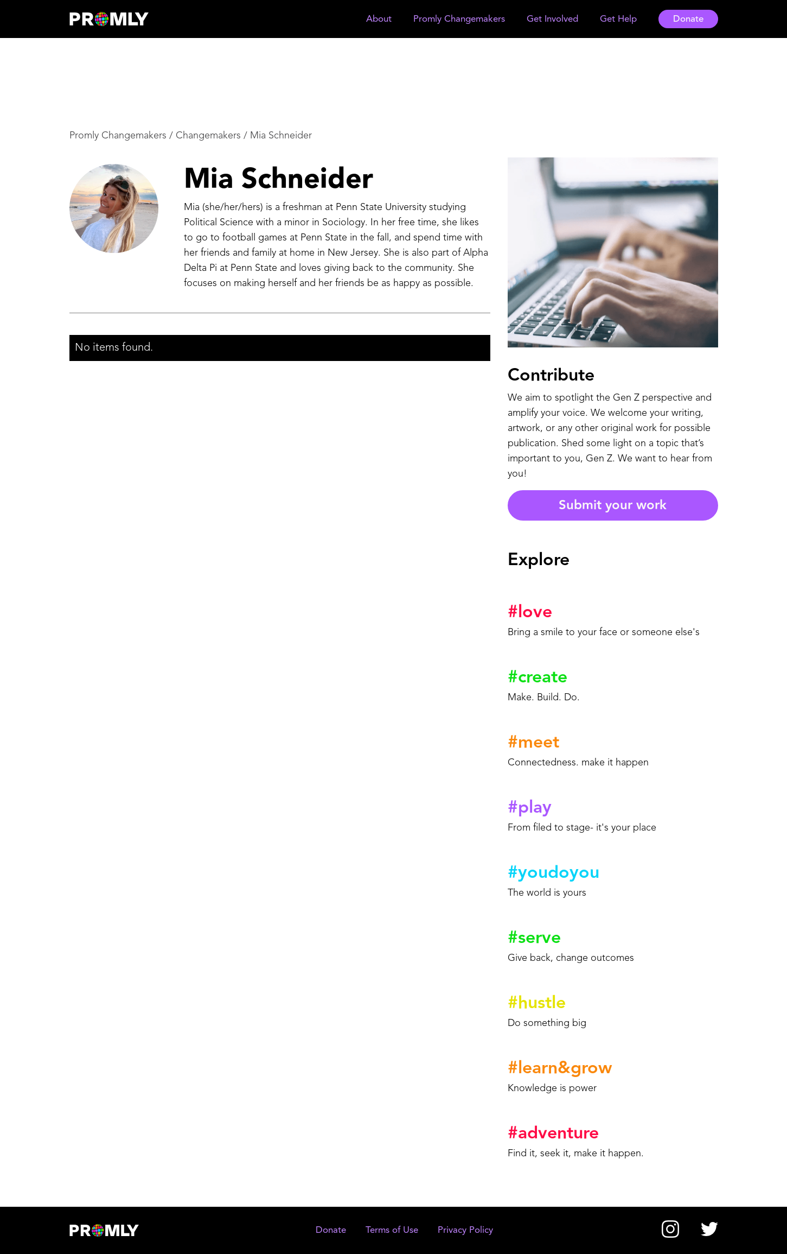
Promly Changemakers (118, 136)
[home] (119, 19)
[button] (379, 19)
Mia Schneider (281, 136)
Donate (688, 19)
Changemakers (208, 136)
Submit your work (613, 505)
